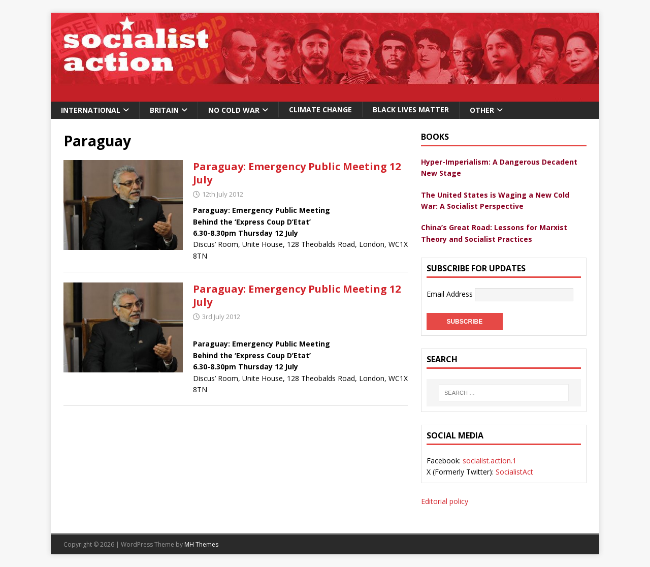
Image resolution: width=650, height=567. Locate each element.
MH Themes (201, 544)
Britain (164, 110)
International (90, 110)
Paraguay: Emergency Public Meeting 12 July (297, 173)
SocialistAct (514, 472)
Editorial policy (444, 501)
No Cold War (233, 110)
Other (482, 110)
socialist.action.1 (489, 460)
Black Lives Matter (411, 109)
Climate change (320, 109)
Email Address (451, 294)
